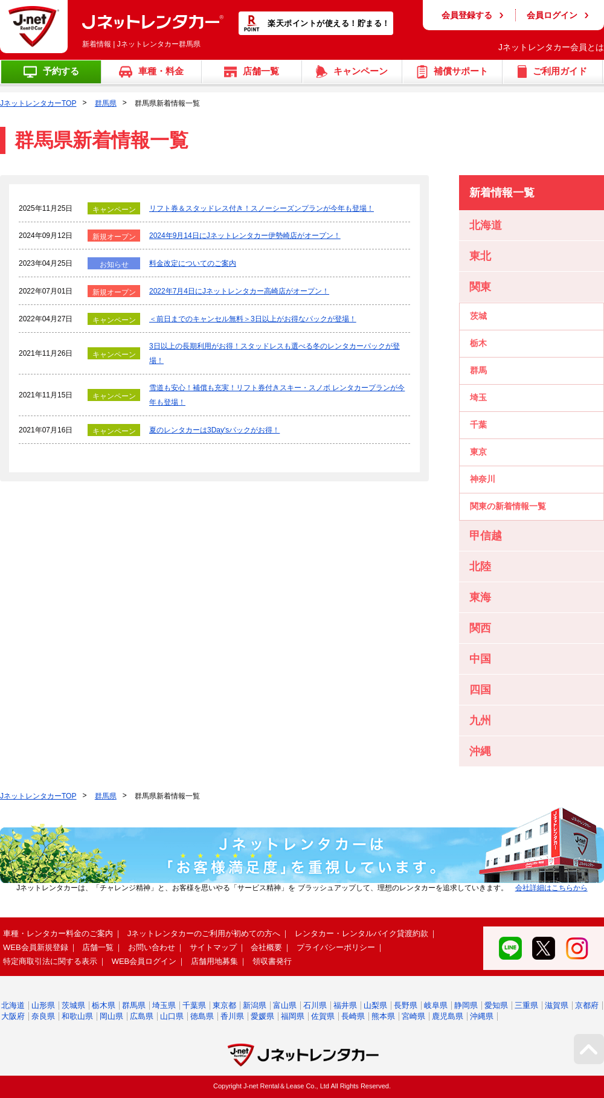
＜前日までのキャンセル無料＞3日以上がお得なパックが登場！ (252, 319)
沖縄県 (481, 1016)
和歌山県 (77, 1016)
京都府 (587, 1005)
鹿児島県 (447, 1016)
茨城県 (73, 1005)
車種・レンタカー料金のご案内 (58, 933)
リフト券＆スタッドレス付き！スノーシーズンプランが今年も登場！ (261, 208)
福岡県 (292, 1016)
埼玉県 (164, 1005)
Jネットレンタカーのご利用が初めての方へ (204, 933)
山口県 (172, 1016)
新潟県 (254, 1005)
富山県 (285, 1005)
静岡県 (466, 1005)
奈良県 (43, 1016)
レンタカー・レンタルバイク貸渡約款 (361, 933)
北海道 (13, 1005)
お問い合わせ (151, 947)
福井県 (345, 1005)
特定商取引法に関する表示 (50, 961)
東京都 (224, 1005)
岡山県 (111, 1016)
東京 (478, 452)
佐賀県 (323, 1016)
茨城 (478, 316)
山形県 (43, 1005)
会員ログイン (552, 15)
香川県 (232, 1016)
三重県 (526, 1005)
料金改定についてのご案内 (192, 263)
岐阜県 (436, 1005)
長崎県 (353, 1016)
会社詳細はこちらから (551, 888)
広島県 (141, 1016)
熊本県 (383, 1016)
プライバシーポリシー (336, 947)
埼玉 (478, 397)
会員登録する (467, 15)
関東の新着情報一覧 (508, 506)
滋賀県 (556, 1005)
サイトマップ (213, 947)
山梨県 (375, 1005)
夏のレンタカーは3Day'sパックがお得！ (214, 430)
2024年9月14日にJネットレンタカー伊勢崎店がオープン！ (245, 235)
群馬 (478, 370)
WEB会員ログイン (144, 961)
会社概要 (266, 947)
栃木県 (103, 1005)
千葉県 (194, 1005)
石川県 (315, 1005)
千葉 (478, 424)
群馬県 (106, 103)
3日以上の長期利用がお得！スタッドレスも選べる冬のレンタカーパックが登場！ (274, 353)
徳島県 (202, 1016)
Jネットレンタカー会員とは (551, 47)
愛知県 (496, 1005)
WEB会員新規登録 (35, 947)
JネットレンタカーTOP (38, 103)
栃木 (478, 343)
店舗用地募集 (214, 961)
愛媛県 (262, 1016)
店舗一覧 (98, 947)
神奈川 (482, 479)
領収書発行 (272, 961)
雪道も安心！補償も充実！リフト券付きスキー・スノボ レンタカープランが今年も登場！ (277, 395)
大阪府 (13, 1016)
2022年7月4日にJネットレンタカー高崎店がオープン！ (239, 291)
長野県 (405, 1005)
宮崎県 (413, 1016)
